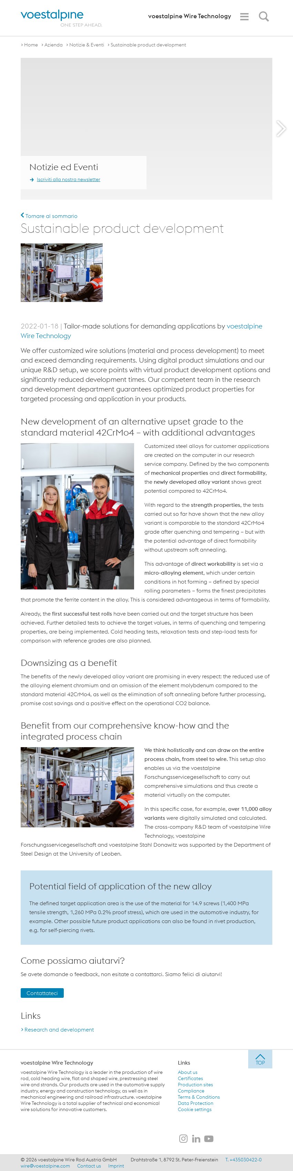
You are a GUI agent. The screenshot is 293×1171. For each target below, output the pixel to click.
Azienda (53, 45)
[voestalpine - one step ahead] (61, 18)
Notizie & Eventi (86, 45)
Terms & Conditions (199, 1097)
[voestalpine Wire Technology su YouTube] (208, 1139)
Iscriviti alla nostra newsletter (68, 179)
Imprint (116, 1165)
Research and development (59, 1029)
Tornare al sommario (49, 215)
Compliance (191, 1090)
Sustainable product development (148, 45)
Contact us (89, 1165)
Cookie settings (195, 1109)
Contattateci (42, 992)
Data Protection (195, 1103)
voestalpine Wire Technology (57, 1062)
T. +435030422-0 (243, 1159)
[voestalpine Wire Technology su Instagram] (183, 1139)
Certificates (190, 1078)
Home (31, 45)
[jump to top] (260, 1058)
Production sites (195, 1084)
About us (188, 1072)
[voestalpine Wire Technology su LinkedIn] (196, 1139)
